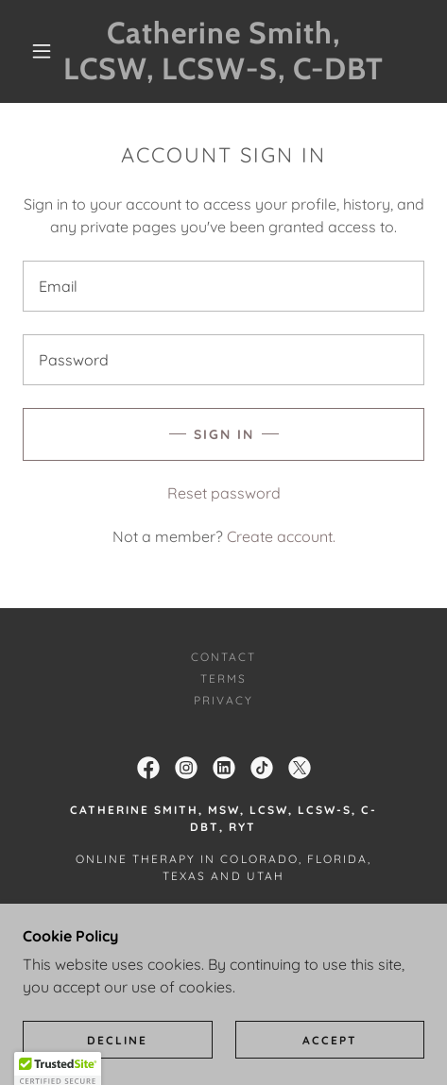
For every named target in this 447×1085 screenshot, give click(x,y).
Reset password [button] (224, 492)
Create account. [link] (281, 536)
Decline (117, 1040)
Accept (329, 1040)
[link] (224, 51)
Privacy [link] (223, 700)
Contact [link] (223, 657)
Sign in (224, 434)
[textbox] (223, 286)
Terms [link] (223, 678)
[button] (43, 51)
